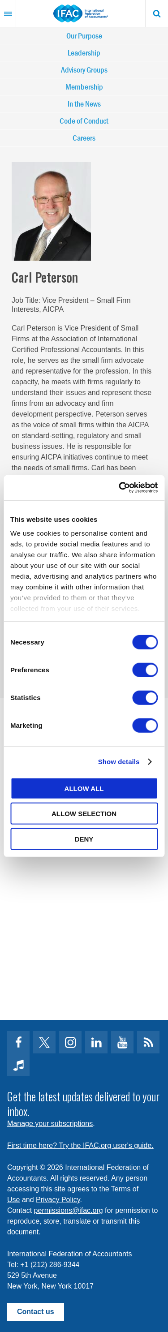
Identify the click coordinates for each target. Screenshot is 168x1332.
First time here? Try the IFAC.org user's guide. (80, 1145)
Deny (84, 838)
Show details (119, 761)
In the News (84, 104)
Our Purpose (84, 35)
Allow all (84, 788)
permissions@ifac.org (68, 1210)
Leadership (84, 52)
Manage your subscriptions (50, 1123)
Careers (84, 138)
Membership (84, 87)
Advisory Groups (84, 69)
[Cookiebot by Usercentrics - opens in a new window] (120, 488)
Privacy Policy (58, 1199)
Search (157, 13)
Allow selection (84, 813)
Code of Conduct (84, 121)
